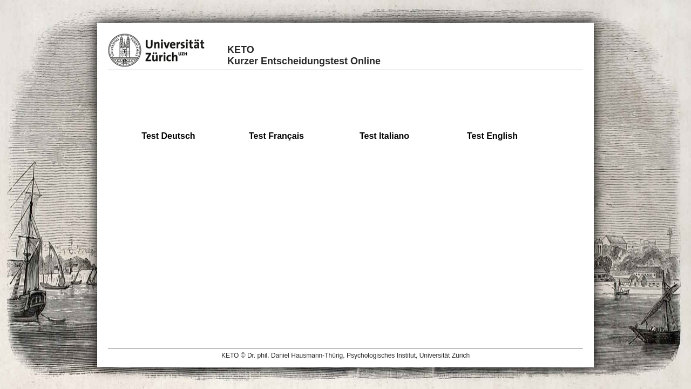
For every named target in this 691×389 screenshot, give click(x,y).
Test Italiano (384, 135)
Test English (492, 135)
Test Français (276, 135)
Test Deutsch (168, 135)
